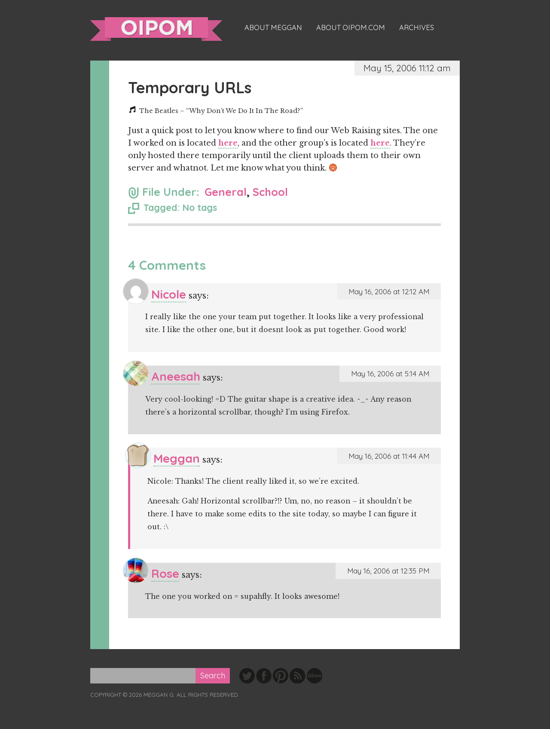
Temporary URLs (189, 87)
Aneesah (175, 376)
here (228, 143)
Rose (165, 573)
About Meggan (273, 27)
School (270, 191)
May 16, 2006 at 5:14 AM (390, 373)
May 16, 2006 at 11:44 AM (388, 456)
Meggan (176, 458)
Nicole (168, 294)
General (226, 191)
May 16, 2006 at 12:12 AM (388, 291)
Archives (416, 27)
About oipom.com (350, 27)
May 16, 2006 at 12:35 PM (388, 570)
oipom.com (156, 29)
